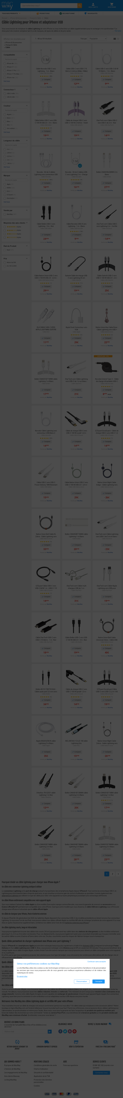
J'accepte (98, 982)
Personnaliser (82, 982)
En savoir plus (22, 977)
